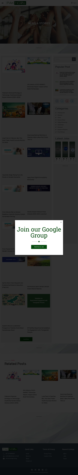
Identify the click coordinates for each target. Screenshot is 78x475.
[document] (39, 237)
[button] (39, 247)
